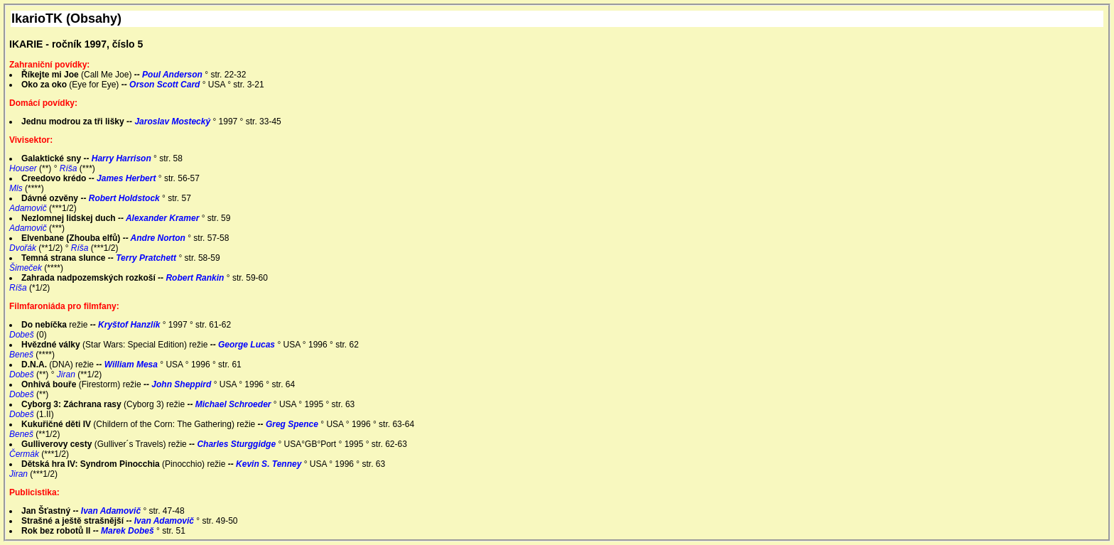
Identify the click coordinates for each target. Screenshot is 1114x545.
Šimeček (26, 268)
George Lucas (247, 345)
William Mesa (132, 364)
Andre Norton (159, 238)
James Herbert (127, 178)
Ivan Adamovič (112, 511)
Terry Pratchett (147, 258)
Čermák (25, 454)
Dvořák (23, 248)
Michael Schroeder (234, 404)
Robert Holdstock (125, 198)
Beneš (22, 355)
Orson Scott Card (165, 85)
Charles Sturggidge (237, 444)
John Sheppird (182, 384)
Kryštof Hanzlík (130, 325)
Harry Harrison (122, 158)
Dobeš (22, 335)
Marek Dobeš (128, 531)
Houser (24, 168)
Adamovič (29, 208)
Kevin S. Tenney (270, 464)
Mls (17, 188)
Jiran (67, 374)
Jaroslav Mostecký (173, 121)
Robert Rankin (196, 278)
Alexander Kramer (164, 218)
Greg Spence (293, 424)
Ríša (70, 168)
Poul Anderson (173, 75)
